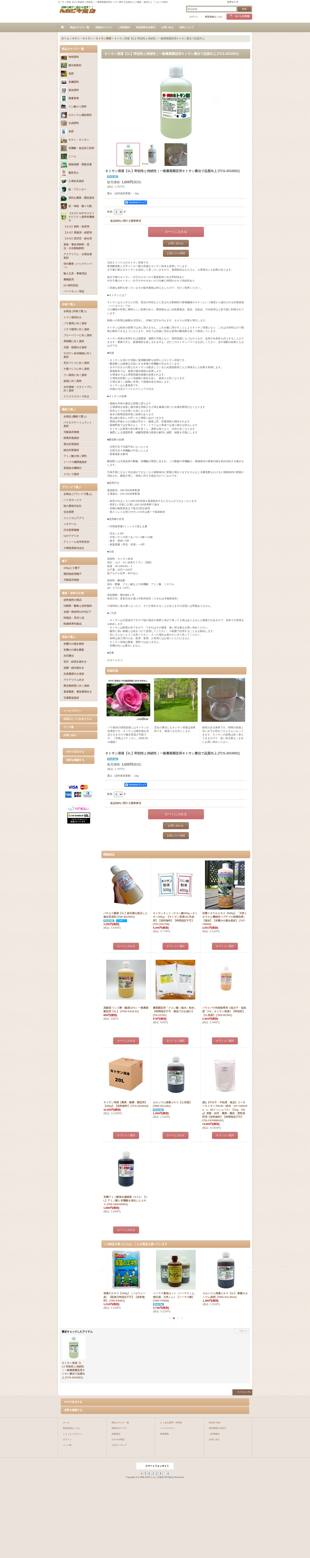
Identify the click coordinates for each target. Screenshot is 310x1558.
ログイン (194, 16)
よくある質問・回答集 (171, 1422)
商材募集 (164, 1434)
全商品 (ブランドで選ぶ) (78, 494)
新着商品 (116, 1434)
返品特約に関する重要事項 (125, 220)
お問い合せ (69, 735)
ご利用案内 (214, 1434)
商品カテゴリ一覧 (120, 1422)
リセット (243, 1331)
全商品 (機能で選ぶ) (75, 416)
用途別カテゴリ (119, 1428)
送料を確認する (75, 760)
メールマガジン (72, 710)
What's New (214, 1422)
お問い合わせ (176, 243)
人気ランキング (119, 1445)
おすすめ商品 (118, 1439)
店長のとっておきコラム (77, 718)
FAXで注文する (75, 751)
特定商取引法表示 (217, 1428)
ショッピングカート (73, 1434)
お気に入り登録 (176, 253)
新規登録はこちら (213, 16)
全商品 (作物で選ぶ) (75, 311)
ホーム (66, 1422)
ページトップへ (244, 1392)
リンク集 (68, 727)
